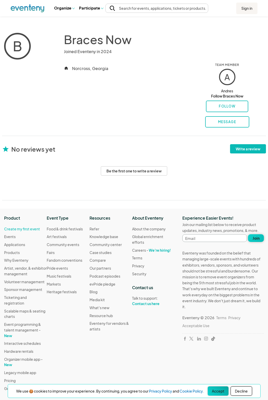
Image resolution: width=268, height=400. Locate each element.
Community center (106, 244)
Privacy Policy (160, 391)
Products (12, 252)
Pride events (57, 268)
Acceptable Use (196, 325)
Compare (98, 260)
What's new (100, 307)
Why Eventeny (16, 260)
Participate (91, 7)
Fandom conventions (64, 260)
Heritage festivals (62, 291)
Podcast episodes (105, 276)
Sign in (246, 8)
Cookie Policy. (192, 391)
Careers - (151, 250)
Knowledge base (104, 236)
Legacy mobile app (20, 372)
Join (256, 238)
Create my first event (22, 229)
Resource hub (101, 315)
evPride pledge (102, 284)
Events (10, 236)
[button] (64, 8)
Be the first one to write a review (134, 171)
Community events (63, 244)
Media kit (97, 299)
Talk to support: (153, 301)
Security (139, 273)
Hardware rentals (18, 351)
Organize (64, 7)
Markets (54, 284)
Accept (218, 391)
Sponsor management (23, 289)
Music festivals (59, 276)
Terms (137, 258)
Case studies (101, 252)
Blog (93, 291)
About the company (149, 229)
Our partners (100, 268)
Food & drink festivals (65, 229)
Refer (94, 229)
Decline (241, 391)
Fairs (51, 252)
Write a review (248, 149)
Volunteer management (24, 281)
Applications (14, 244)
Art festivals (57, 236)
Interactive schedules (22, 343)
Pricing (10, 380)
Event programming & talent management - (22, 330)
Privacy (138, 266)
